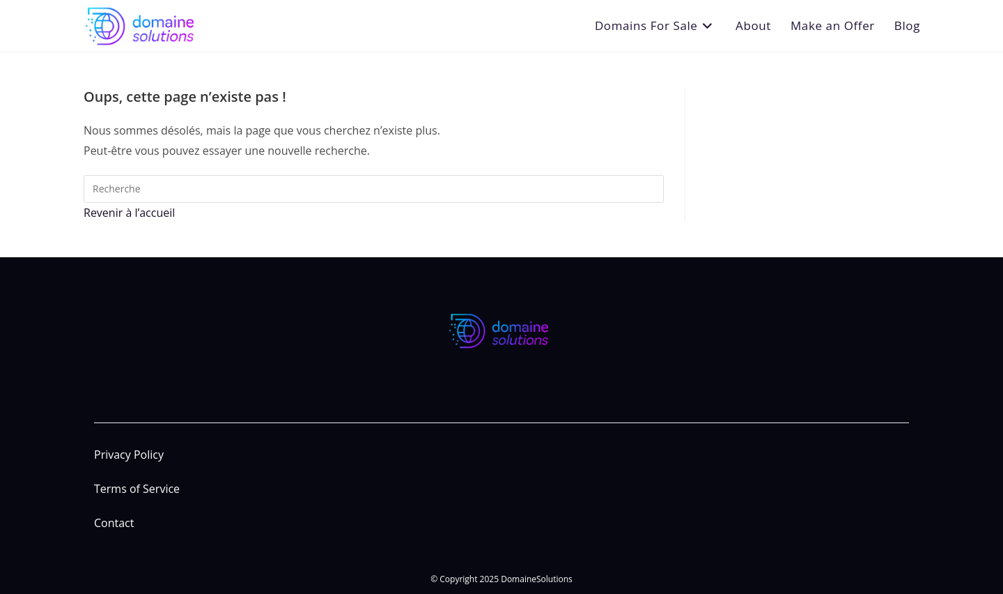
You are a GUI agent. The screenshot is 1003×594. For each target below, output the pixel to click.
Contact (114, 523)
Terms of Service (137, 488)
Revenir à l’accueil (129, 212)
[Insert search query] (374, 189)
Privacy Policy (129, 454)
